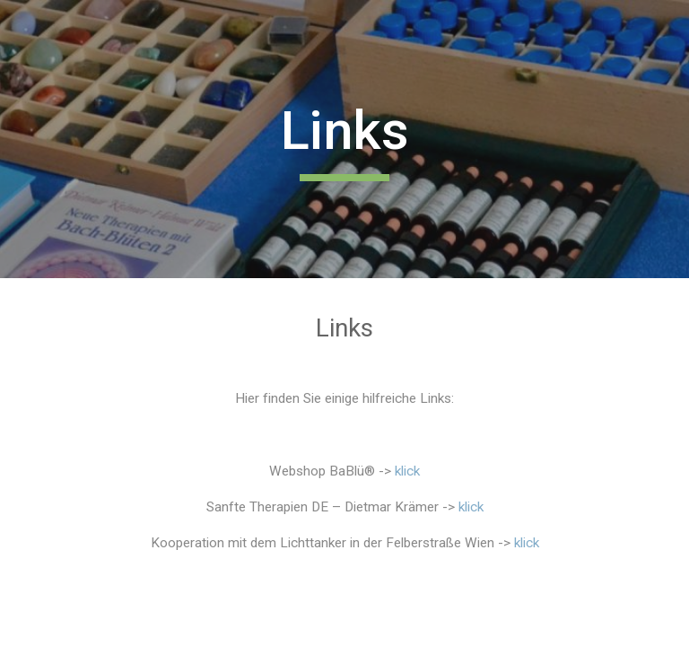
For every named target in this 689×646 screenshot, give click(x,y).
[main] (344, 139)
